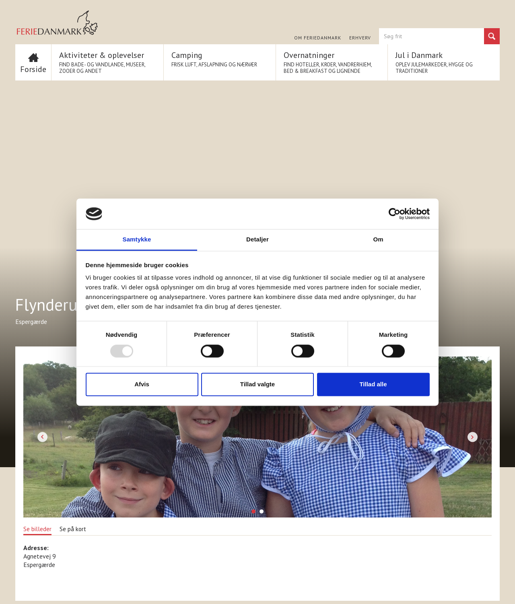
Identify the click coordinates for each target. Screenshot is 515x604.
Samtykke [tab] (137, 239)
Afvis (141, 384)
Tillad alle (373, 384)
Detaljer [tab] (257, 239)
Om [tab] (378, 239)
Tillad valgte (257, 384)
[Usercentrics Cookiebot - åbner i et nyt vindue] (394, 214)
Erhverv (360, 37)
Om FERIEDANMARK (317, 37)
